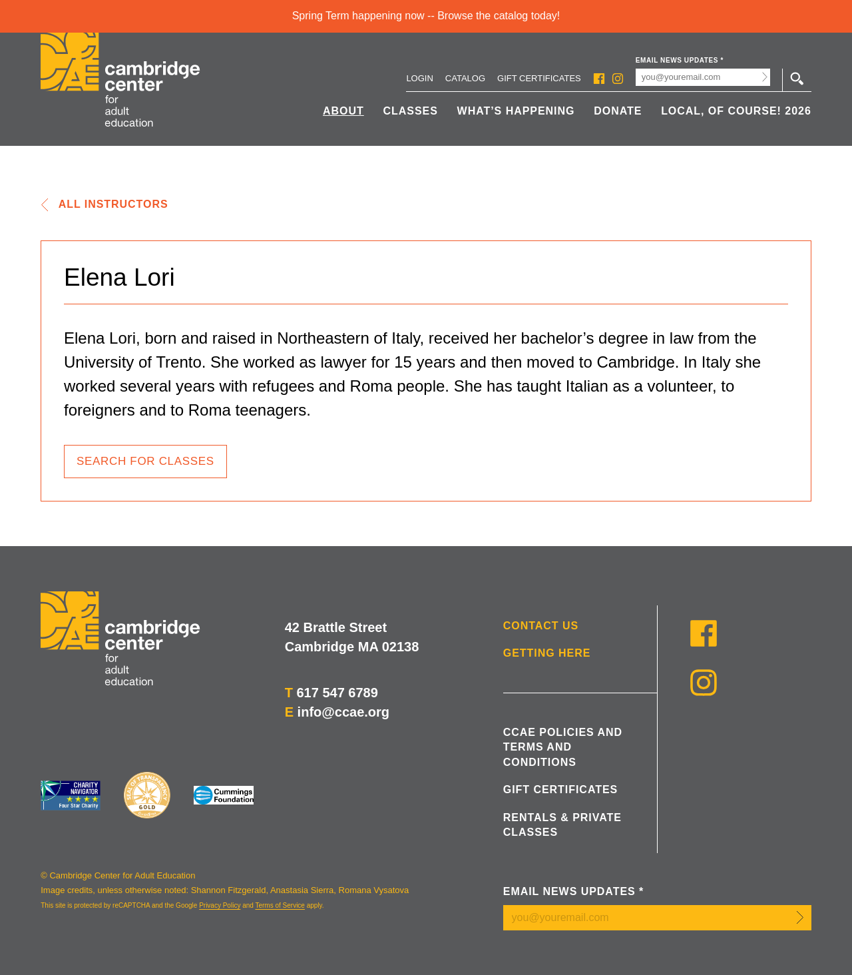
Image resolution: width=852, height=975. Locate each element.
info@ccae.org (343, 712)
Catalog (465, 78)
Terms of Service (279, 905)
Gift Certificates (539, 78)
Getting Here (547, 653)
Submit (765, 77)
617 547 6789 (336, 692)
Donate (618, 111)
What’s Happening (516, 111)
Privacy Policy (219, 905)
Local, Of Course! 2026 (736, 111)
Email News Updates (680, 60)
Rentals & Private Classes (562, 825)
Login (419, 78)
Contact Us (540, 625)
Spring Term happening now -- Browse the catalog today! (426, 15)
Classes (410, 111)
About (343, 111)
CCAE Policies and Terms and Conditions (562, 747)
